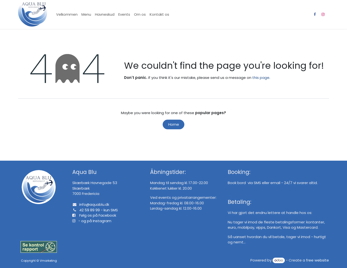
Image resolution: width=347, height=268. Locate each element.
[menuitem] (67, 14)
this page (260, 77)
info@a (85, 204)
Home (173, 124)
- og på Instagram (93, 220)
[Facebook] (314, 14)
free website (317, 260)
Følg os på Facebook (97, 215)
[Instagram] (323, 14)
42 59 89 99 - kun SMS (98, 210)
